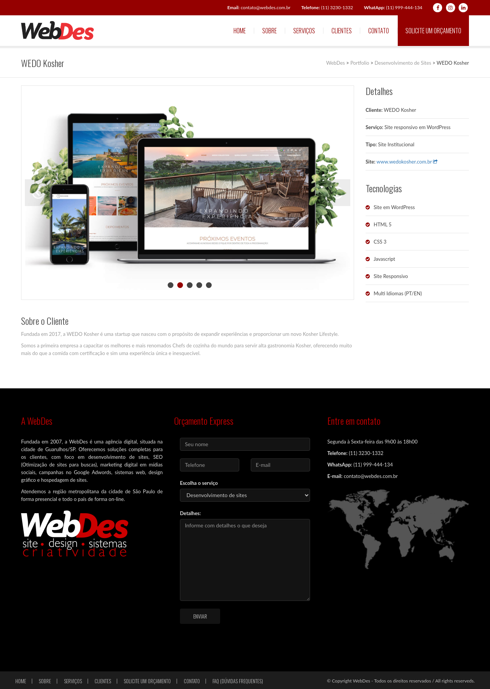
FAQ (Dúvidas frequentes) (237, 681)
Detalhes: (190, 513)
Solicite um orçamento (433, 30)
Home (240, 30)
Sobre (269, 30)
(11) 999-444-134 (393, 7)
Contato (378, 30)
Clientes (342, 30)
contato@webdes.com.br (259, 7)
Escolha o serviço (199, 483)
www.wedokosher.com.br (407, 162)
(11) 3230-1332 (327, 7)
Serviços (304, 30)
